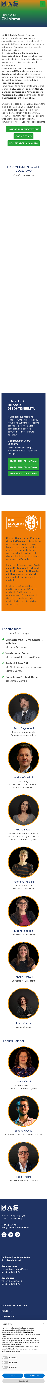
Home (4, 15)
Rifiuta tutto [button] (13, 1375)
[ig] (17, 1234)
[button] (44, 1324)
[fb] (10, 1234)
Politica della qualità (23, 143)
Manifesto (7, 1311)
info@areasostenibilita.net (15, 1227)
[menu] (42, 4)
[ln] (4, 1234)
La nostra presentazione (23, 129)
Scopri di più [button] (23, 1381)
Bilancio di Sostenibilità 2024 (23, 467)
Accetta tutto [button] (34, 1375)
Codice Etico (23, 136)
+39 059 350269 (9, 1224)
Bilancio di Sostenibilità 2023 (23, 473)
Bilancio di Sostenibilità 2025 (23, 461)
